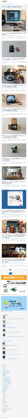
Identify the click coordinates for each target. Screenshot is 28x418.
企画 (19, 263)
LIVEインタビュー (5, 401)
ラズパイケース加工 (5, 385)
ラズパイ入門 (4, 408)
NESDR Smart (4, 375)
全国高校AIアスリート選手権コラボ (7, 409)
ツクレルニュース (5, 396)
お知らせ (4, 395)
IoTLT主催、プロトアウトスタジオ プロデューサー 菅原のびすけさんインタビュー (12, 354)
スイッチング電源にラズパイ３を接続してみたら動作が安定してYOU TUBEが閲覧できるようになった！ (14, 212)
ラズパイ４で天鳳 (5, 388)
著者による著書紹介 (5, 410)
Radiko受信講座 (4, 376)
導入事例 (4, 411)
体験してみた (4, 389)
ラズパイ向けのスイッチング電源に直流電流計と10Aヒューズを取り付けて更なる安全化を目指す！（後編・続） (14, 237)
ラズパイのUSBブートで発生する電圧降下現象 (13, 59)
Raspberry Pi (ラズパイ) (5, 377)
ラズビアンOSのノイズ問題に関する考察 (7, 341)
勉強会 (3, 398)
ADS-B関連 (4, 368)
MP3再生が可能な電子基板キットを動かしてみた (8, 323)
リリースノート (4, 397)
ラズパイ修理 (4, 386)
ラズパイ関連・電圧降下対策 (6, 60)
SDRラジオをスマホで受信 (6, 379)
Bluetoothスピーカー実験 (5, 370)
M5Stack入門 (4, 402)
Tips (2, 60)
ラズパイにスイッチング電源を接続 (7, 88)
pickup (3, 366)
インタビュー (4, 399)
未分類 (3, 412)
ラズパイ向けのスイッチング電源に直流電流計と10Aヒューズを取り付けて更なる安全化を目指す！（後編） (14, 261)
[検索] (10, 274)
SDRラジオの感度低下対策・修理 (6, 378)
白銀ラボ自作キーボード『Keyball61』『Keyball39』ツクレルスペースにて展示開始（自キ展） (13, 319)
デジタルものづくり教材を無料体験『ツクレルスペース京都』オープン (11, 350)
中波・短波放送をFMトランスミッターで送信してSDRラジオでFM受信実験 (11, 332)
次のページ (24, 270)
